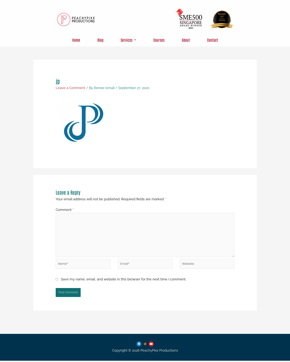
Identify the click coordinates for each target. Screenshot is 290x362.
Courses (158, 39)
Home (76, 39)
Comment (65, 210)
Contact (212, 39)
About (186, 39)
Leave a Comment (70, 88)
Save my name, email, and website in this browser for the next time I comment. (123, 280)
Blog (100, 39)
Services (128, 39)
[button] (128, 40)
